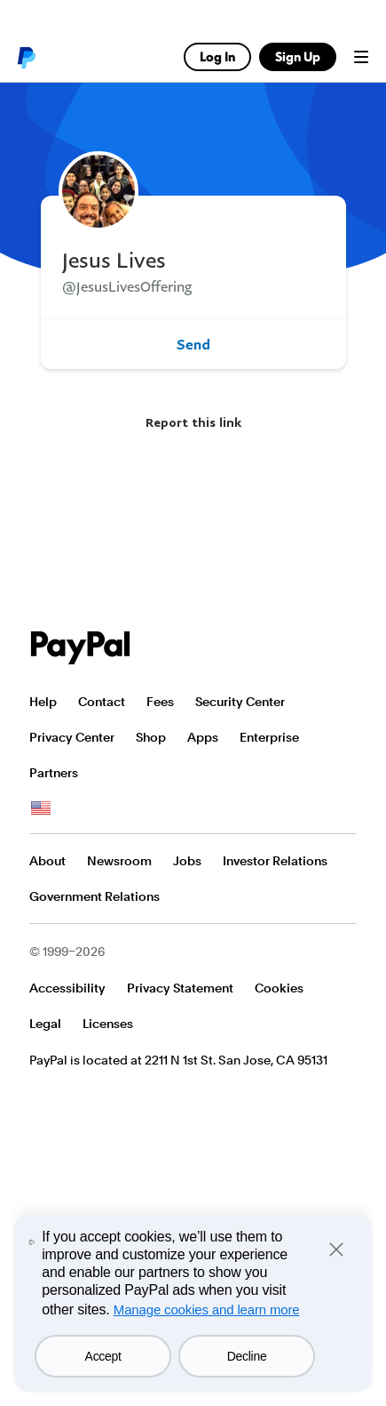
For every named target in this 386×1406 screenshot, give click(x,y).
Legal (45, 1023)
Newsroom (119, 861)
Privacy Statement (180, 988)
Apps (202, 737)
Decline (247, 1356)
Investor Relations (275, 861)
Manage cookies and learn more (207, 1309)
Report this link (193, 422)
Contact (101, 702)
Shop (151, 737)
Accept (103, 1356)
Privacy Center (71, 737)
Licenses (108, 1023)
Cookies (279, 988)
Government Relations (94, 896)
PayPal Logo (80, 648)
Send (193, 344)
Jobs (187, 861)
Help (43, 702)
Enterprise (269, 737)
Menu (361, 57)
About (47, 861)
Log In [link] (217, 56)
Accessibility (67, 988)
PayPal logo (25, 56)
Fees (160, 702)
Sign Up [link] (297, 56)
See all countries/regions (41, 808)
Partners (53, 773)
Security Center (240, 702)
